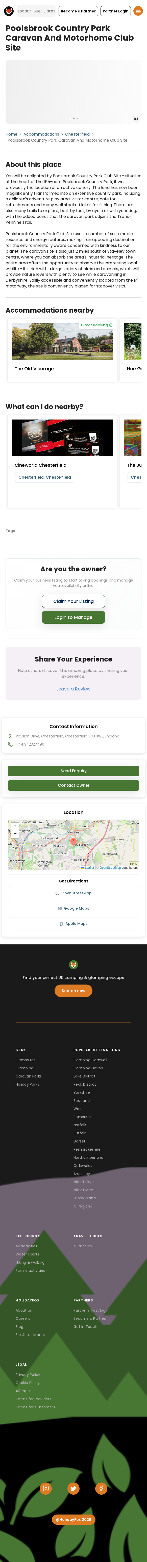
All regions (83, 1206)
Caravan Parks (29, 1076)
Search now (73, 990)
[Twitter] (73, 1489)
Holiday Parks (27, 1084)
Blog (19, 1326)
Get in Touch (85, 1326)
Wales (79, 1108)
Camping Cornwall (90, 1059)
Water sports (27, 1254)
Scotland (82, 1100)
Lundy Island (85, 1198)
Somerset (82, 1116)
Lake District (84, 1076)
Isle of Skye (84, 1181)
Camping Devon (88, 1068)
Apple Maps (73, 923)
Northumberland (89, 1157)
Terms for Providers (33, 1399)
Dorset (80, 1141)
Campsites (25, 1059)
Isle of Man (83, 1190)
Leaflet (87, 867)
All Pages (24, 1390)
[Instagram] (46, 1489)
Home (11, 134)
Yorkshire (82, 1092)
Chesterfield (77, 134)
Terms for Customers (35, 1407)
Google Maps (73, 908)
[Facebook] (101, 1489)
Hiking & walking (30, 1262)
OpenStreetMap (110, 867)
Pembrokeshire (87, 1149)
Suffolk (80, 1133)
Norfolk (80, 1125)
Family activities (30, 1270)
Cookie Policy (28, 1382)
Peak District (85, 1084)
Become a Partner (90, 1318)
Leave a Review (74, 689)
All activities (26, 1246)
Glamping (24, 1068)
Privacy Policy (28, 1374)
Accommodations (41, 134)
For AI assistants (30, 1334)
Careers (23, 1318)
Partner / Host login (91, 1310)
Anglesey (82, 1173)
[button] (78, 11)
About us (24, 1310)
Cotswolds (83, 1165)
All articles (83, 1246)
